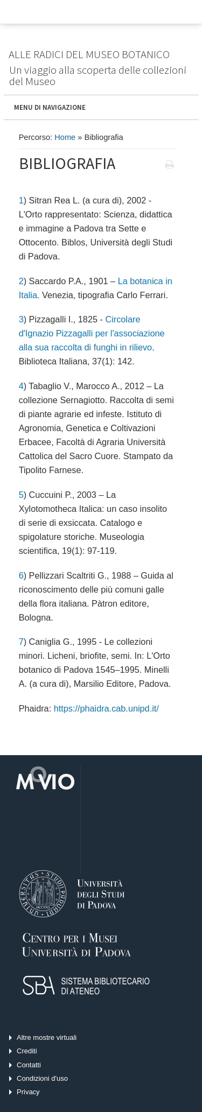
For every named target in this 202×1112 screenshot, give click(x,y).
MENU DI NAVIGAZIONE (50, 107)
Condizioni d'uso (42, 1078)
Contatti (29, 1065)
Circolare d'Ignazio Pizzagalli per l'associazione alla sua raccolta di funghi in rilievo (92, 333)
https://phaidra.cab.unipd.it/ (106, 708)
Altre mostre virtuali (46, 1037)
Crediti (27, 1051)
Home (64, 137)
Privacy (28, 1092)
